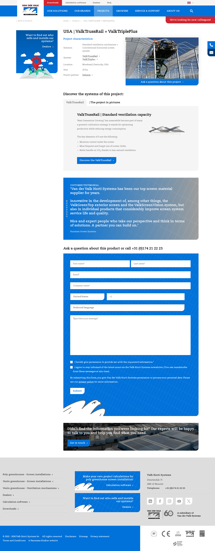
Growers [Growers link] (122, 11)
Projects (76, 21)
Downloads (53, 3)
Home (66, 21)
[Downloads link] (35, 509)
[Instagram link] (169, 501)
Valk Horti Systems (30, 10)
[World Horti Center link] (178, 544)
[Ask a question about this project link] (162, 82)
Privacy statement (99, 537)
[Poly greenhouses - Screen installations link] (35, 474)
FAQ (109, 3)
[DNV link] (154, 534)
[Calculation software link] (35, 502)
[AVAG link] (178, 534)
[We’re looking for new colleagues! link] (190, 19)
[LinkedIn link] (150, 501)
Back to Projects (25, 21)
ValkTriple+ (88, 59)
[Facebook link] (160, 501)
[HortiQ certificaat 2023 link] (202, 534)
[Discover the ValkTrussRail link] (96, 160)
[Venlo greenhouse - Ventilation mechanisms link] (35, 488)
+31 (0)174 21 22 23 (175, 488)
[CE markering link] (166, 534)
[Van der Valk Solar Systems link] (190, 534)
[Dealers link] (35, 495)
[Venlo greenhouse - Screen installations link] (35, 481)
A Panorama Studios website (43, 541)
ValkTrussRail (90, 56)
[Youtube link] (179, 501)
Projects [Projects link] (103, 11)
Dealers (96, 3)
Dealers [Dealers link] (46, 47)
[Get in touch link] (131, 437)
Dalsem (86, 75)
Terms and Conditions (14, 541)
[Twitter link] (188, 501)
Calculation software (75, 3)
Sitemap (83, 537)
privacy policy (86, 382)
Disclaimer (70, 537)
